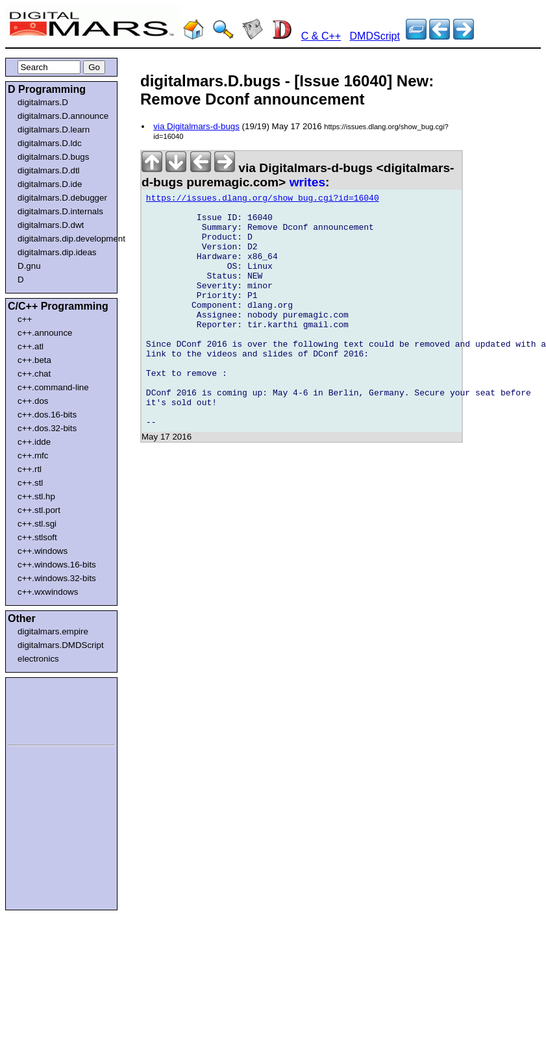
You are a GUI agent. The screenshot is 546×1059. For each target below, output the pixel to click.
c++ (25, 319)
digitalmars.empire (53, 631)
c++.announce (45, 333)
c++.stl (30, 483)
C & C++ (321, 36)
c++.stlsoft (37, 537)
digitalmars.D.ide (50, 184)
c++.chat (34, 374)
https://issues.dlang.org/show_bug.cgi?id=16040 (262, 200)
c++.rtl (30, 469)
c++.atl (30, 346)
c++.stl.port (39, 510)
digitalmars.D (43, 102)
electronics (38, 659)
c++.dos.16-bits (47, 414)
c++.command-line (53, 387)
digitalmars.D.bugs (53, 157)
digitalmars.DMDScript (61, 645)
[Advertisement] (47, 709)
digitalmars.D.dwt (51, 225)
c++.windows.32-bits (57, 578)
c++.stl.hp (36, 496)
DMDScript (375, 36)
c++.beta (34, 360)
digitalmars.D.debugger (62, 198)
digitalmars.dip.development (64, 238)
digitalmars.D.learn (54, 129)
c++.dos (33, 401)
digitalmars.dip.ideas (57, 252)
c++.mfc (33, 455)
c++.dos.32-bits (47, 428)
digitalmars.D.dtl (49, 170)
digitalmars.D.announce (63, 116)
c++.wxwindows (48, 592)
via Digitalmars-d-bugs (196, 126)
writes (307, 182)
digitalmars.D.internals (60, 211)
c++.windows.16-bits (57, 564)
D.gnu (29, 266)
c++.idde (34, 442)
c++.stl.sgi (37, 524)
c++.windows (43, 551)
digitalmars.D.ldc (50, 143)
